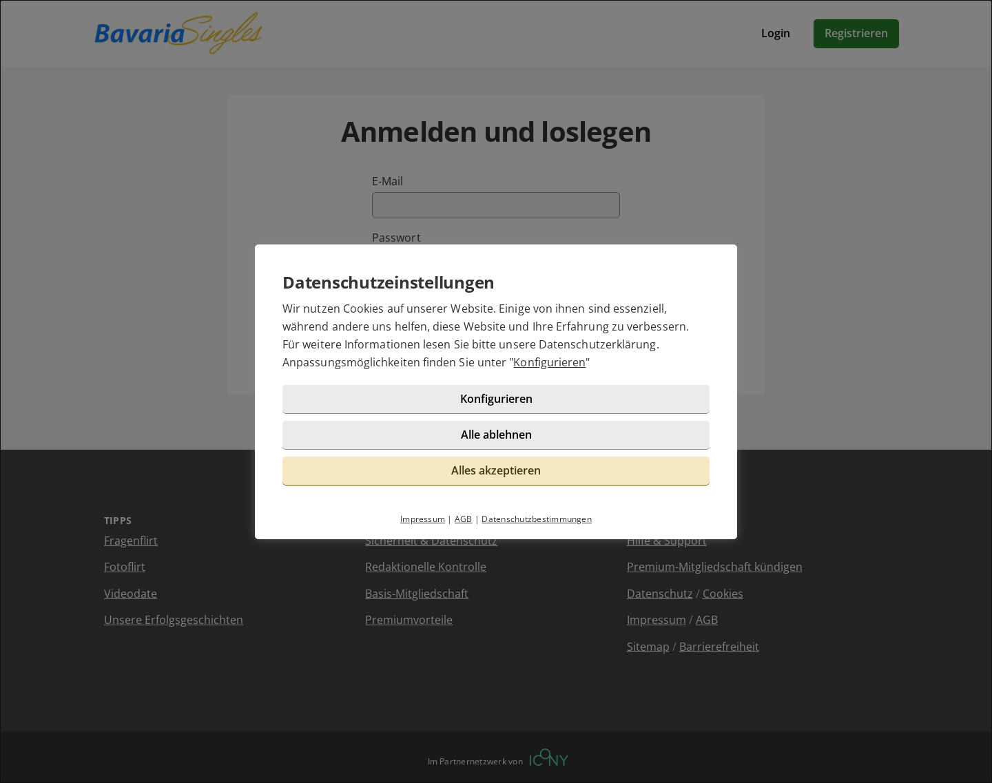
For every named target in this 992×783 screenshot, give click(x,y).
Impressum (422, 519)
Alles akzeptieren (496, 470)
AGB (464, 519)
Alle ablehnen (496, 434)
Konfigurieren (549, 362)
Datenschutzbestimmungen (537, 519)
